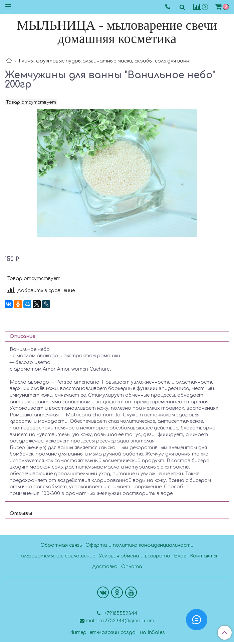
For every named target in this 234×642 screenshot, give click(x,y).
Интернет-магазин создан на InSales (117, 632)
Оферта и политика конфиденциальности (139, 545)
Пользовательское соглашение (56, 555)
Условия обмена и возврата (134, 555)
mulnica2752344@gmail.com (120, 620)
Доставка (105, 566)
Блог (180, 555)
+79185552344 (120, 613)
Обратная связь (61, 545)
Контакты (203, 555)
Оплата (131, 566)
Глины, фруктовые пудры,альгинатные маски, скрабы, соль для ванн (104, 60)
